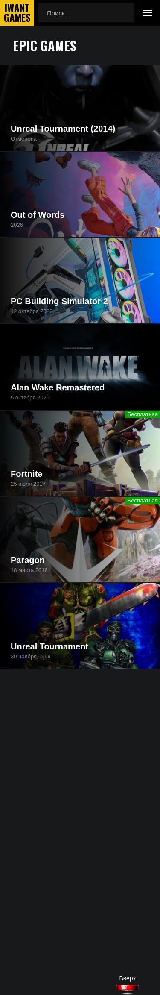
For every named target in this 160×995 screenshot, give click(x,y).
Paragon (28, 560)
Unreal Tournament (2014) (63, 128)
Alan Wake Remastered (58, 387)
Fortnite (26, 473)
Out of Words (37, 215)
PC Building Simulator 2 (59, 301)
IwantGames (17, 13)
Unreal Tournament (49, 646)
